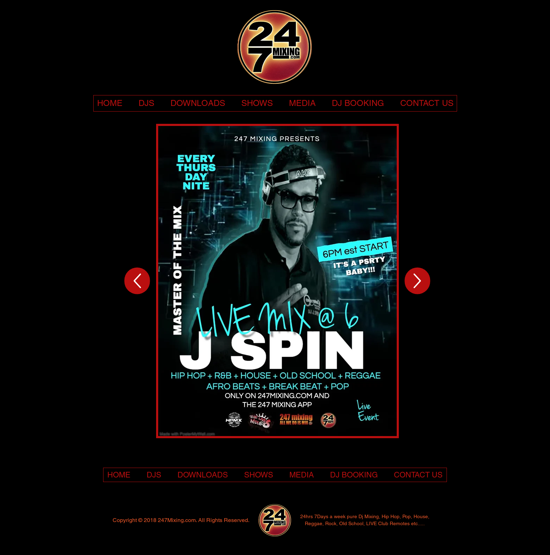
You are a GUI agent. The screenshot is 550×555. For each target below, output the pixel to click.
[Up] (137, 281)
